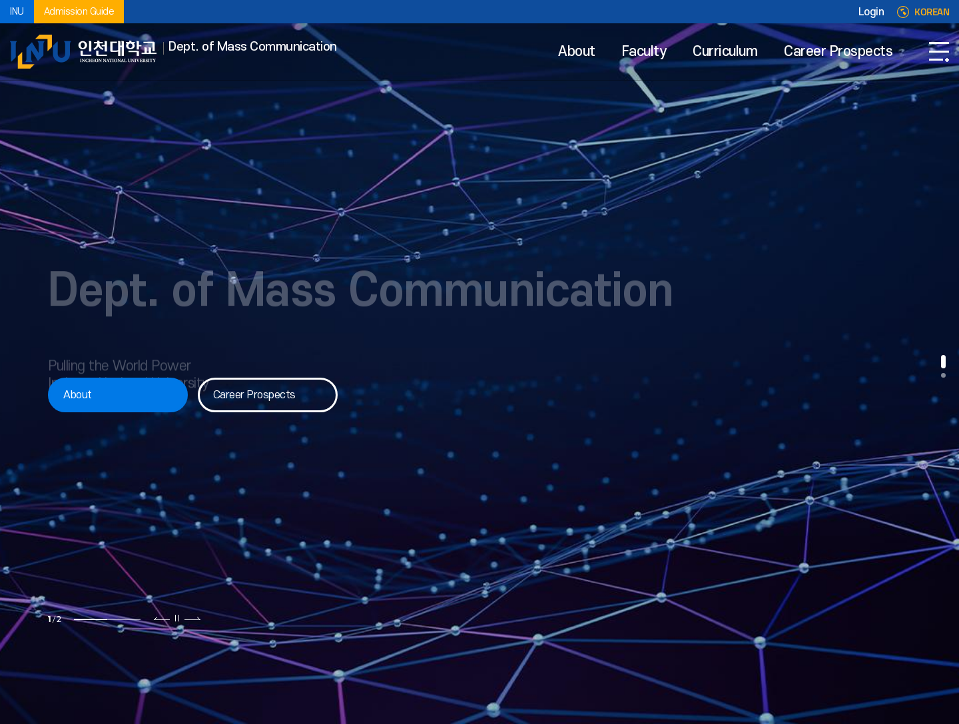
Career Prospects (838, 51)
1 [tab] (90, 619)
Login (871, 12)
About (576, 51)
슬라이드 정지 (177, 618)
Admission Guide (79, 11)
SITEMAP (939, 51)
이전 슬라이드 (162, 618)
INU (17, 11)
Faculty (644, 51)
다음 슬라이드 (192, 618)
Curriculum (725, 51)
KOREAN (931, 12)
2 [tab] (124, 619)
